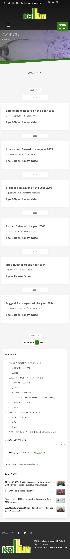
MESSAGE (62, 27)
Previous (29, 342)
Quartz (14, 372)
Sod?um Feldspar (19, 417)
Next (43, 342)
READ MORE (39, 453)
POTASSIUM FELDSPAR (22, 392)
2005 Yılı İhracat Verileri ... (21, 453)
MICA (14, 422)
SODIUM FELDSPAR (20, 368)
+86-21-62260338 (33, 3)
